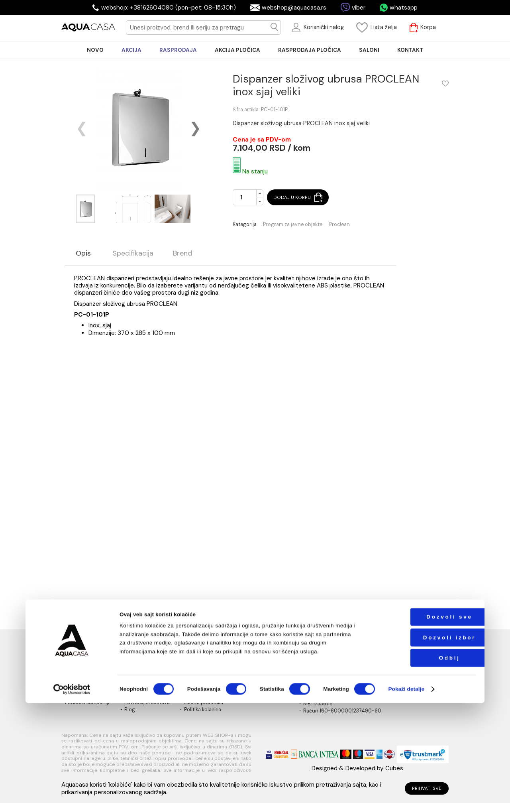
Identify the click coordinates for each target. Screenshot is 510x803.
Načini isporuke (261, 673)
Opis (83, 253)
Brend (182, 253)
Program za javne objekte (292, 225)
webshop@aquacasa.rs (294, 7)
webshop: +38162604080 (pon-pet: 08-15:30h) (168, 7)
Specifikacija (132, 253)
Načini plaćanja (261, 666)
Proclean (339, 225)
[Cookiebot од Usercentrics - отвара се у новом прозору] (71, 788)
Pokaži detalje (406, 789)
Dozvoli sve (424, 717)
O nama (74, 666)
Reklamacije (138, 695)
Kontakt (74, 695)
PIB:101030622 (320, 696)
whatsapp (404, 7)
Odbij (424, 757)
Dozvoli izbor (424, 737)
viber (358, 7)
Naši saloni (77, 673)
